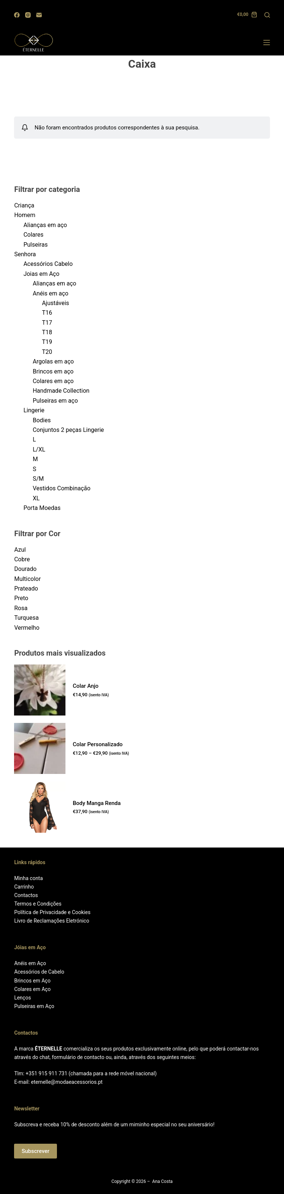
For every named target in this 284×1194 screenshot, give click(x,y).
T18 (47, 332)
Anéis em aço (50, 293)
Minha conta (28, 878)
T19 (47, 341)
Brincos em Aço (32, 981)
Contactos (26, 895)
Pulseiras (35, 244)
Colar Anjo (86, 686)
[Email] (39, 15)
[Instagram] (28, 15)
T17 (47, 322)
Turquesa (26, 617)
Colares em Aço (32, 989)
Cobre (22, 559)
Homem (24, 215)
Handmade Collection (61, 390)
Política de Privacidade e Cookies (52, 912)
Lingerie (33, 410)
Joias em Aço (41, 273)
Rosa (20, 608)
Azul (20, 549)
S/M (38, 478)
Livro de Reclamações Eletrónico (51, 921)
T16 (47, 312)
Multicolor (27, 578)
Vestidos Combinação (61, 488)
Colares (33, 234)
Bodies (42, 420)
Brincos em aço (53, 371)
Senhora (25, 254)
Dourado (25, 568)
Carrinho (24, 887)
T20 (47, 351)
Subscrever (35, 1151)
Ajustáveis (55, 303)
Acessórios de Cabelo (39, 972)
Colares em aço (53, 381)
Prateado (26, 588)
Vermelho (26, 627)
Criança (24, 205)
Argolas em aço (53, 361)
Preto (21, 598)
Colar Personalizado (98, 744)
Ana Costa (162, 1181)
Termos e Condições (37, 904)
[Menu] (266, 42)
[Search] (267, 15)
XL (36, 498)
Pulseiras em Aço (34, 1006)
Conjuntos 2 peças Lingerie (68, 429)
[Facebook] (17, 15)
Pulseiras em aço (55, 400)
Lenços (22, 998)
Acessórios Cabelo (47, 263)
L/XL (39, 449)
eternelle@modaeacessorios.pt (67, 1082)
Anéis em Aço (30, 963)
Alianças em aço (45, 225)
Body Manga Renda (97, 803)
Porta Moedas (41, 507)
